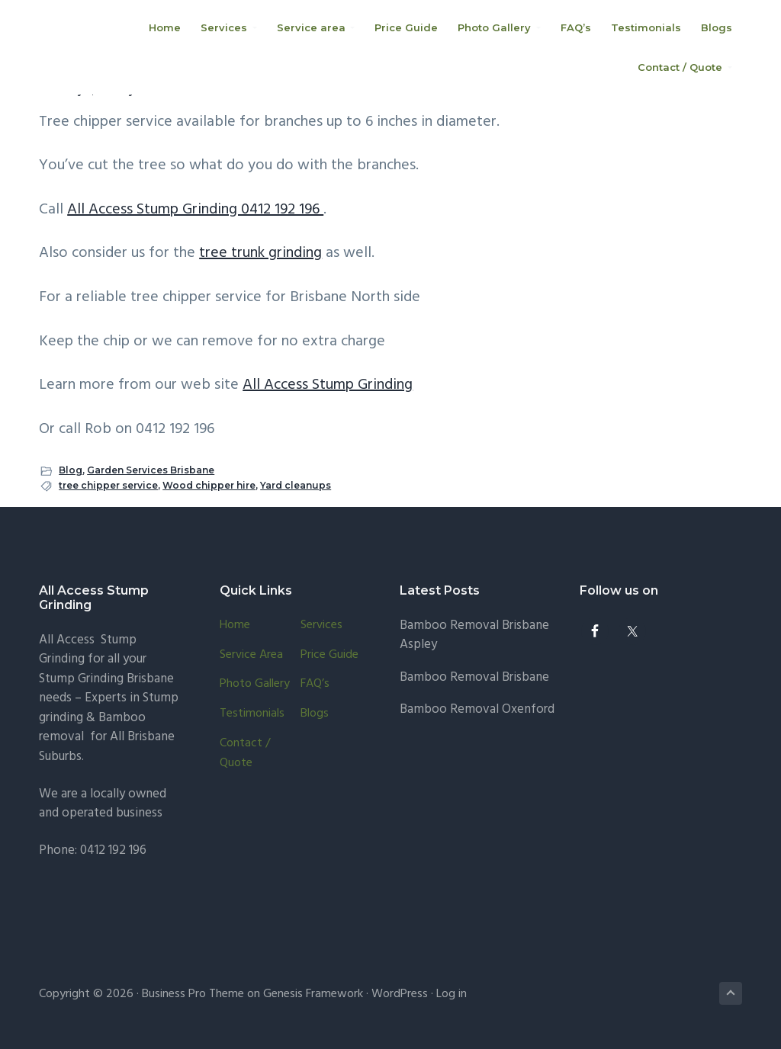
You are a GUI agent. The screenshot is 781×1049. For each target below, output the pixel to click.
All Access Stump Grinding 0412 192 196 (195, 209)
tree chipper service (108, 485)
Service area (251, 655)
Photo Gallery (255, 684)
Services (321, 625)
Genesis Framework (313, 994)
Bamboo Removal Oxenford (477, 709)
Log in (451, 994)
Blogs (315, 713)
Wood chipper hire (209, 485)
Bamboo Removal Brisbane (474, 677)
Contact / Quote (245, 753)
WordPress (399, 994)
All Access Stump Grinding (328, 385)
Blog (70, 470)
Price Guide (329, 655)
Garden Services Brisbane (150, 470)
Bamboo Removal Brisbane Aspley (474, 635)
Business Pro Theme (193, 994)
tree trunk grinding (260, 253)
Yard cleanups (295, 485)
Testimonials (252, 713)
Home (235, 625)
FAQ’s (315, 684)
